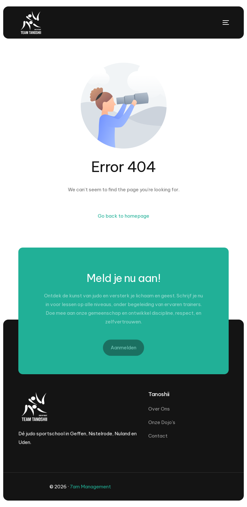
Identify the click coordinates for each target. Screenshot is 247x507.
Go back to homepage (123, 216)
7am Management (90, 487)
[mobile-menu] (216, 22)
